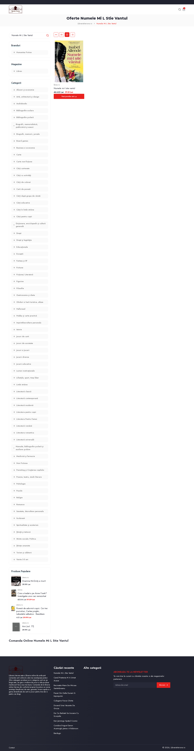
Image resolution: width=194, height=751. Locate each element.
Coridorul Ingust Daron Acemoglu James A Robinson (66, 727)
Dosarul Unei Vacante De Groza (64, 707)
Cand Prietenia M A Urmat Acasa (65, 679)
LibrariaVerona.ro (85, 23)
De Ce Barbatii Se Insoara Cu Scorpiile (66, 715)
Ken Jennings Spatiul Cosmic (66, 720)
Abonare (163, 685)
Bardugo (57, 733)
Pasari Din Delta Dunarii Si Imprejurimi (64, 694)
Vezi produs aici (69, 96)
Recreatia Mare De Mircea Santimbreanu (65, 687)
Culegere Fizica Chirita (63, 700)
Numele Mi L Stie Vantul (106, 23)
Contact (12, 747)
